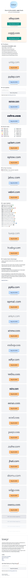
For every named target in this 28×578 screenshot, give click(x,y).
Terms (3, 560)
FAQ (2, 559)
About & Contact (5, 557)
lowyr (13, 4)
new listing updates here (12, 570)
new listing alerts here (12, 95)
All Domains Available (6, 556)
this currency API (9, 171)
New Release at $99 (13, 24)
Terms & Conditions (5, 574)
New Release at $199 (14, 38)
